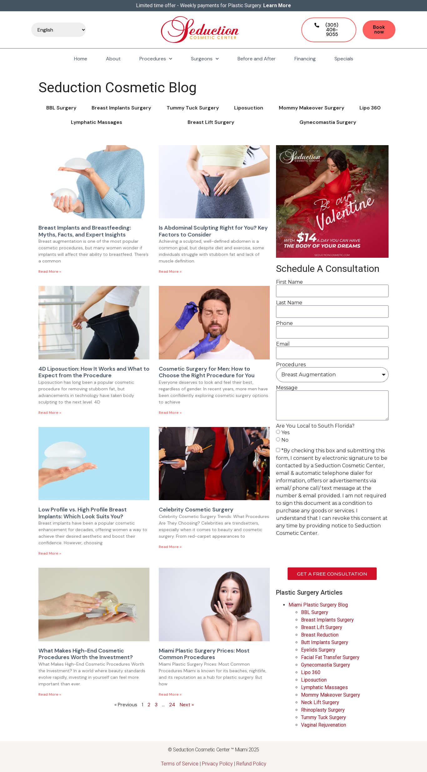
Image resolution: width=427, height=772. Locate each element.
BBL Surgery (61, 107)
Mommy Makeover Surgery (311, 107)
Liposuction (248, 107)
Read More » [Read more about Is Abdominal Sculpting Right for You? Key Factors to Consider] (170, 271)
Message (287, 387)
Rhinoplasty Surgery (323, 710)
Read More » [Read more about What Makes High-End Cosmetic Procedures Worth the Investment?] (49, 694)
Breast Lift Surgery (211, 122)
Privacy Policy (217, 764)
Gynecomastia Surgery (327, 122)
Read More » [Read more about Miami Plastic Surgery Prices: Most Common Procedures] (170, 694)
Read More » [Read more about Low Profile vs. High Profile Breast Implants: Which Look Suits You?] (49, 553)
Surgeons (205, 58)
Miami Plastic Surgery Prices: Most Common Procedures (204, 654)
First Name (289, 282)
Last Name (289, 302)
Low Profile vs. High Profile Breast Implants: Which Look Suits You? (82, 513)
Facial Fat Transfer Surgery (330, 657)
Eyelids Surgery (318, 650)
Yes (285, 432)
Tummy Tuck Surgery (193, 107)
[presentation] (323, 552)
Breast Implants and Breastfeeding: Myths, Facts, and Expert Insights (84, 231)
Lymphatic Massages (96, 122)
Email (283, 344)
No (285, 440)
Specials (343, 58)
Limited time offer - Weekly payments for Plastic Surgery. (213, 5)
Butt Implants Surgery (324, 642)
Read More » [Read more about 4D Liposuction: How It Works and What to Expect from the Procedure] (49, 412)
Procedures (155, 58)
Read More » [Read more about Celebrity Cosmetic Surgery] (170, 546)
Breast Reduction (320, 635)
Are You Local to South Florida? (315, 426)
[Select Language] (58, 30)
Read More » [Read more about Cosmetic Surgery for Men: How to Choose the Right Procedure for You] (170, 412)
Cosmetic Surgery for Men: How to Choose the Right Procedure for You (206, 372)
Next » (187, 704)
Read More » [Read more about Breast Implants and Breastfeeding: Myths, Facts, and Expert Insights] (49, 271)
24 (172, 704)
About (113, 58)
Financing (305, 58)
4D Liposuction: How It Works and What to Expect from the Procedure (93, 372)
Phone (284, 323)
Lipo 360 (370, 107)
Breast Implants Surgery (121, 107)
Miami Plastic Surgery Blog (318, 605)
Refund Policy (251, 764)
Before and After (257, 58)
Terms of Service (179, 764)
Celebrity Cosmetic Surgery (196, 509)
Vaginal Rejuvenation (323, 725)
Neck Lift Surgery (320, 702)
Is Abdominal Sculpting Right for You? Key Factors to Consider (213, 231)
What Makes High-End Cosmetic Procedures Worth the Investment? (85, 654)
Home (80, 58)
